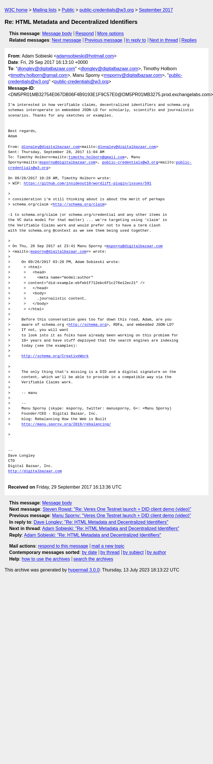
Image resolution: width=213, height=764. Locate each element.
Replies (189, 40)
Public (68, 9)
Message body (57, 33)
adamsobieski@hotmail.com (85, 56)
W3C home (16, 9)
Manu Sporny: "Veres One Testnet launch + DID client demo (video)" (121, 515)
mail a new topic (108, 546)
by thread (110, 552)
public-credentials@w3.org (107, 9)
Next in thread (163, 40)
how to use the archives (46, 559)
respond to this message (63, 546)
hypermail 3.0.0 (83, 569)
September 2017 (156, 9)
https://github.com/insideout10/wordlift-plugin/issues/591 (88, 183)
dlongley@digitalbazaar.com (46, 68)
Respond (84, 33)
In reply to (136, 40)
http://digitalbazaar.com (35, 471)
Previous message (104, 40)
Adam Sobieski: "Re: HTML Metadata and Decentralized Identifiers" (110, 528)
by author (156, 552)
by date (89, 552)
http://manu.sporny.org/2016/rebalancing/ (66, 424)
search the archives (93, 559)
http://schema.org (88, 324)
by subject (133, 552)
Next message (66, 40)
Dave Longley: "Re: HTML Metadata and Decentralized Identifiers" (101, 522)
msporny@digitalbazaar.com (133, 75)
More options (110, 33)
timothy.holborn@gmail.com (39, 75)
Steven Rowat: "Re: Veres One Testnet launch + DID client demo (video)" (117, 509)
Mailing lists (45, 9)
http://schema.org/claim (78, 204)
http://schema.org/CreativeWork (55, 356)
